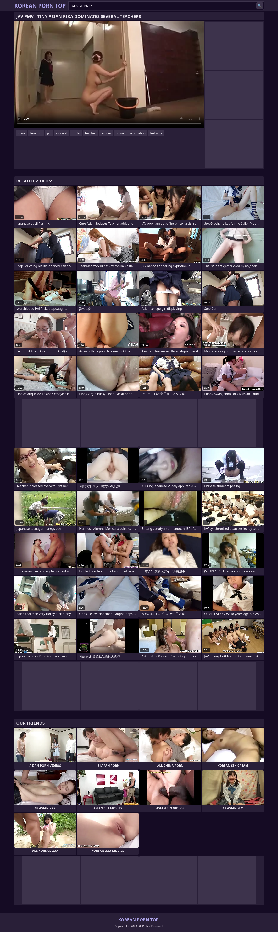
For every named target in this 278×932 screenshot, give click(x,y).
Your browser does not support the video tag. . (109, 74)
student (61, 133)
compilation (137, 133)
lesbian (106, 133)
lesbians (156, 133)
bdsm (120, 133)
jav (49, 133)
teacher (90, 133)
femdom (36, 133)
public (76, 133)
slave (21, 133)
